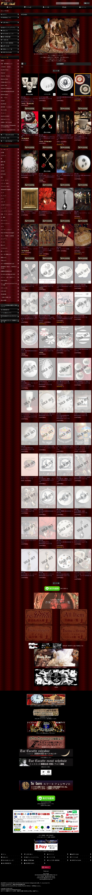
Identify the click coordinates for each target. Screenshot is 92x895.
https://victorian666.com (19, 884)
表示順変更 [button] (60, 63)
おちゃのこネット (43, 893)
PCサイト (47, 867)
